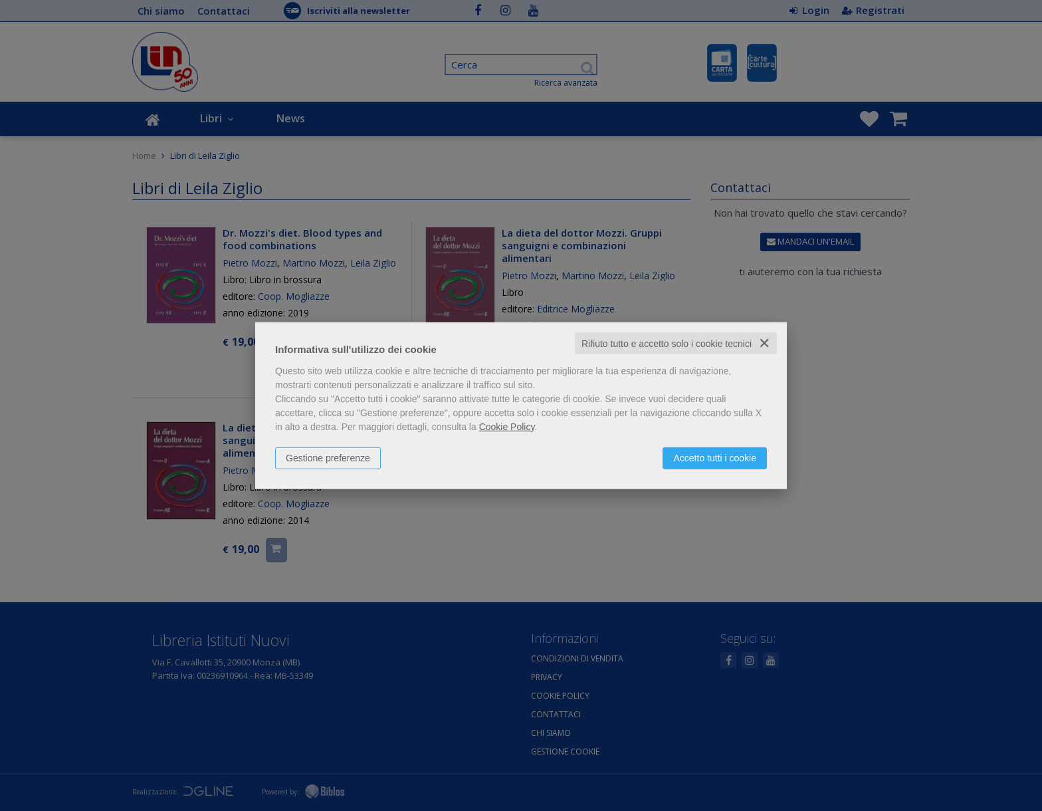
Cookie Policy (507, 426)
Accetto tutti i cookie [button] (714, 457)
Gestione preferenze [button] (328, 457)
